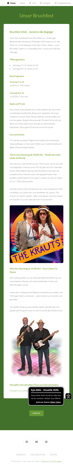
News (22, 3)
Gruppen (47, 3)
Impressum (21, 454)
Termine (26, 9)
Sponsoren (11, 9)
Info (34, 3)
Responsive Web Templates (51, 461)
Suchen (39, 9)
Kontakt (53, 454)
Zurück (36, 413)
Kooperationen (64, 3)
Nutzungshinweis (37, 454)
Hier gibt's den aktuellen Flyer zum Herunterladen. (34, 384)
